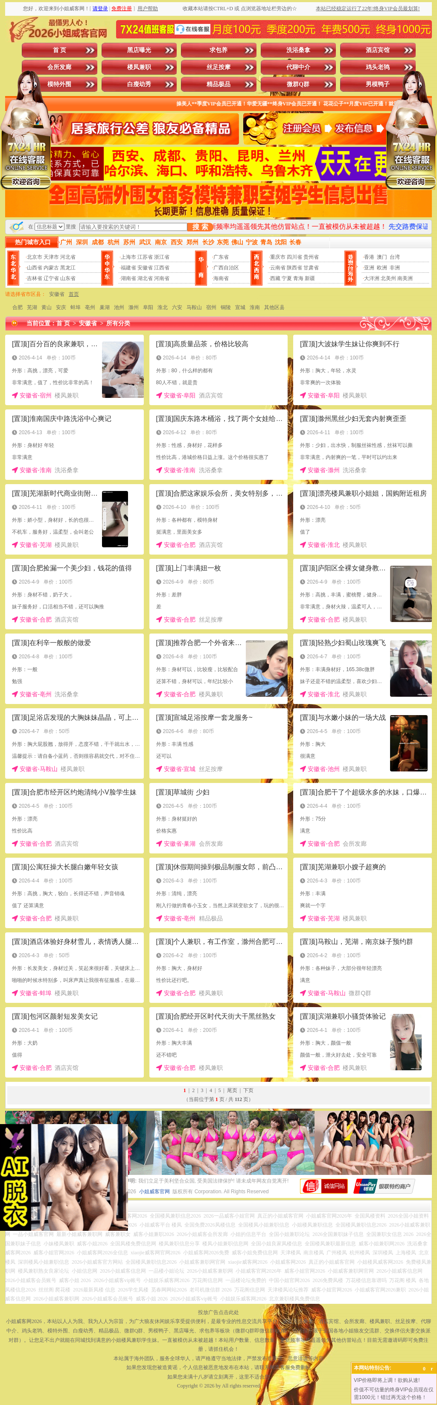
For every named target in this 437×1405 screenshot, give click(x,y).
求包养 (218, 50)
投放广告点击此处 (218, 1312)
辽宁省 (51, 278)
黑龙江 (68, 268)
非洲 (395, 268)
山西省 (34, 268)
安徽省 (145, 268)
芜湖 (32, 307)
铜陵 (226, 307)
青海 (298, 278)
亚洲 (369, 268)
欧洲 (382, 268)
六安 (177, 307)
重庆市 (278, 257)
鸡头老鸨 (378, 67)
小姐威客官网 (154, 1192)
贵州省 (311, 257)
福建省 (128, 268)
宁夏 (287, 278)
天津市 (51, 257)
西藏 (275, 278)
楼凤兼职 (139, 67)
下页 (248, 1090)
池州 (119, 307)
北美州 (388, 278)
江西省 (161, 268)
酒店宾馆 (378, 50)
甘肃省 (311, 268)
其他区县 (274, 307)
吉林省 (34, 278)
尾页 (232, 1090)
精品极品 (218, 84)
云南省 (278, 268)
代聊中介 (298, 67)
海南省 (221, 278)
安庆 (61, 307)
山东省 (68, 278)
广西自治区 (226, 268)
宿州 (211, 307)
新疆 (310, 278)
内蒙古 (51, 268)
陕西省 (294, 268)
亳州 (90, 307)
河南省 (161, 278)
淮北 (162, 307)
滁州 (133, 307)
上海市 (128, 257)
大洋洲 (371, 278)
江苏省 (145, 257)
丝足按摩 (218, 67)
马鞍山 (194, 307)
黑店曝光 (139, 50)
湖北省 (145, 278)
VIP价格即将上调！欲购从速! (387, 1380)
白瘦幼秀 (139, 84)
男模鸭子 (378, 84)
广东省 (221, 257)
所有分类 (118, 323)
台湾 (395, 257)
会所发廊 (59, 67)
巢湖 (104, 307)
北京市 (34, 257)
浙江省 (161, 257)
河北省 (68, 257)
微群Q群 (298, 84)
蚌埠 (75, 307)
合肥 (17, 307)
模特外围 (59, 84)
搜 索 (200, 227)
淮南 (255, 307)
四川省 (294, 257)
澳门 (382, 257)
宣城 (240, 307)
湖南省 (128, 278)
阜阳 (148, 307)
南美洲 (405, 278)
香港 (369, 257)
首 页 (60, 50)
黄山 (46, 307)
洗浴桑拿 (298, 50)
